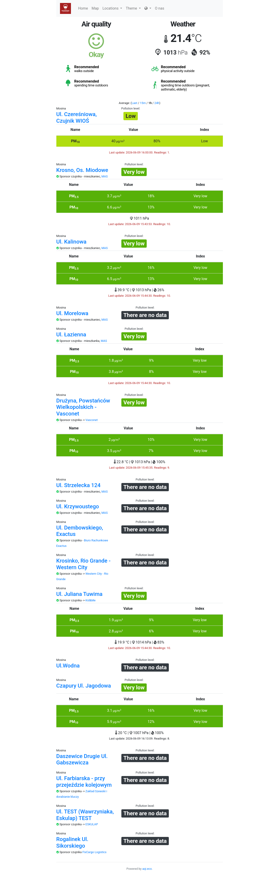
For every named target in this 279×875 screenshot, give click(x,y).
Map (95, 8)
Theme (133, 8)
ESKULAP (92, 824)
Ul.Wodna (68, 665)
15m (143, 103)
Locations (112, 8)
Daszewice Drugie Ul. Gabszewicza (82, 759)
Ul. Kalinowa (71, 242)
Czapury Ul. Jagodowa (83, 686)
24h (156, 103)
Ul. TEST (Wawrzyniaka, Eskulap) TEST (85, 814)
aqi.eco (147, 868)
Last (134, 103)
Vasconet (92, 420)
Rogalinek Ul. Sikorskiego (72, 842)
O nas (159, 8)
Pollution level (130, 108)
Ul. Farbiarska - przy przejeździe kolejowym (84, 781)
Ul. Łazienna (71, 334)
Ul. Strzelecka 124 (78, 485)
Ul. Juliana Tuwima (79, 594)
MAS (105, 176)
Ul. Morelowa (72, 313)
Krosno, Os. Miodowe (82, 170)
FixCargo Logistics (94, 852)
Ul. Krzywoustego (77, 506)
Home (83, 8)
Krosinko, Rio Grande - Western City (83, 564)
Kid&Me (91, 600)
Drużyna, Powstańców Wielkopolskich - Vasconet (83, 407)
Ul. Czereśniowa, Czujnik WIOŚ (76, 117)
